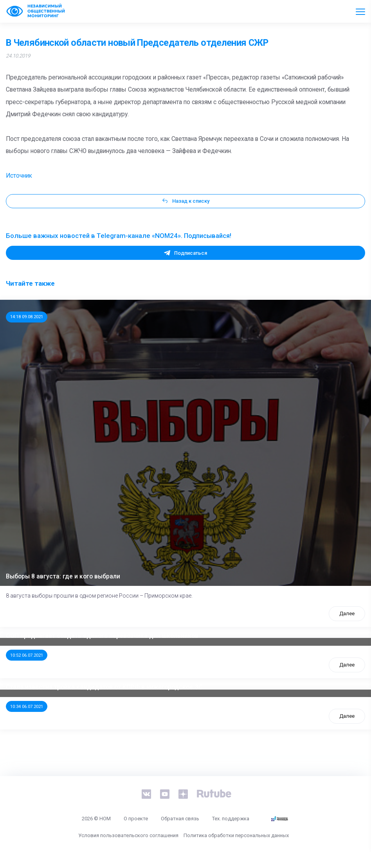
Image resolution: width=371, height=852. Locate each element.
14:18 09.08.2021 (26, 316)
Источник (19, 175)
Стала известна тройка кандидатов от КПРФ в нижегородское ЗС (104, 687)
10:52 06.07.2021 (26, 655)
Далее (347, 613)
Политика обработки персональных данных (236, 835)
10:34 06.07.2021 (26, 706)
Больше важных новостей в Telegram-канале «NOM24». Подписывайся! (118, 236)
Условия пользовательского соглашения (128, 835)
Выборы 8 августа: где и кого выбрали (63, 576)
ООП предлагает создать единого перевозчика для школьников (102, 635)
